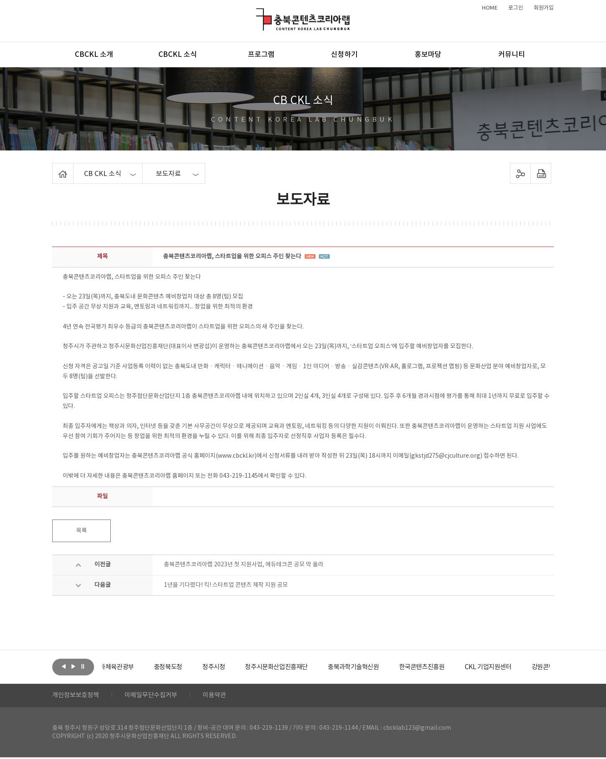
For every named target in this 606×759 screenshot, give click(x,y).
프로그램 (261, 55)
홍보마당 (428, 55)
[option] (133, 667)
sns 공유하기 (520, 173)
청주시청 (238, 667)
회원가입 (544, 8)
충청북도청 (190, 667)
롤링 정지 (83, 666)
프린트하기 (541, 173)
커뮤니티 (511, 55)
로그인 (515, 8)
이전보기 (63, 666)
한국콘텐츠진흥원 (457, 667)
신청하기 (344, 55)
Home (54, 168)
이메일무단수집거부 (156, 696)
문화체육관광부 (133, 667)
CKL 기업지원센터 (526, 667)
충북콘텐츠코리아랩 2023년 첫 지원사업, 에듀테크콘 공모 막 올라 (243, 564)
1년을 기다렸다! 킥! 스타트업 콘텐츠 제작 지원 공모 (226, 585)
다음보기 (73, 666)
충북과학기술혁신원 (384, 667)
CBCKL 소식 (177, 55)
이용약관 (222, 696)
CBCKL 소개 (94, 55)
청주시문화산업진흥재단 (304, 667)
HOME (490, 8)
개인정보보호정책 (77, 696)
